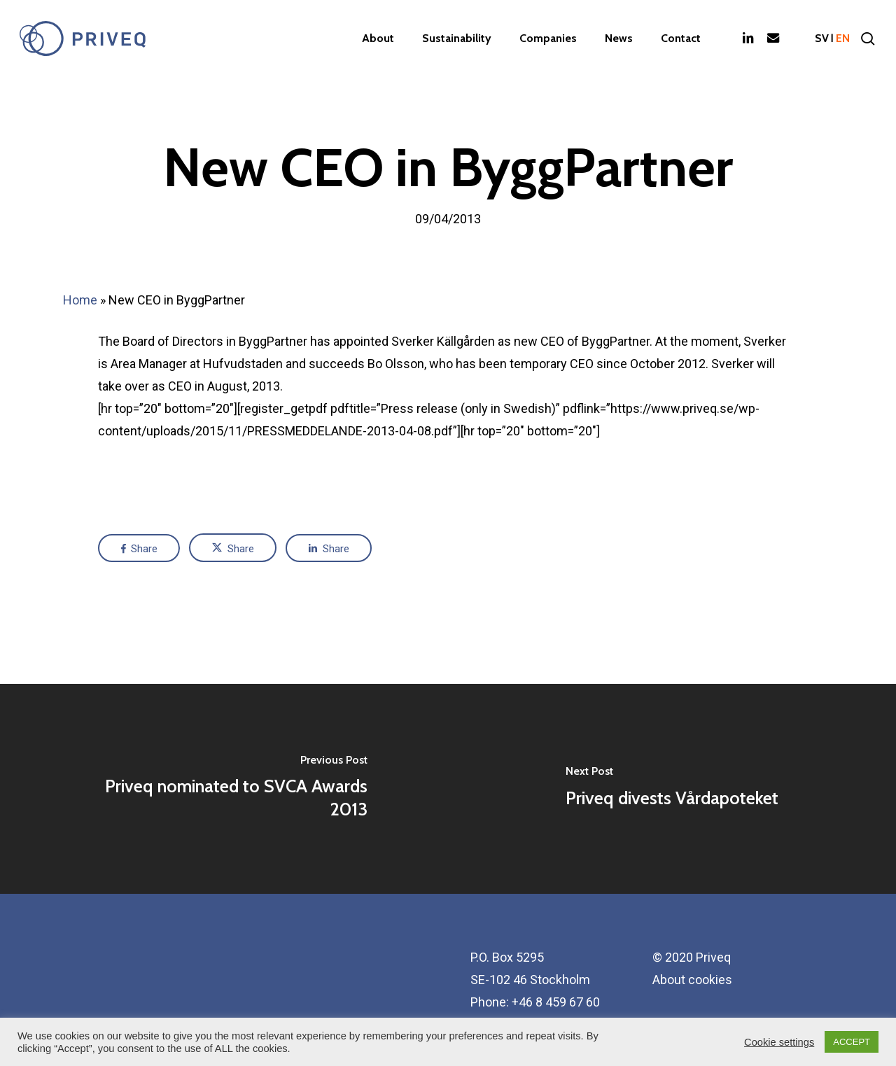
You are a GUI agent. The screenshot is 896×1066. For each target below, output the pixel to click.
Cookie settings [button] (779, 1042)
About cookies (692, 979)
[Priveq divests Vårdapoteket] (672, 789)
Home (80, 300)
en (843, 38)
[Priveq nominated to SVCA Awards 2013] (224, 789)
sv (822, 38)
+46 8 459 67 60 (556, 1002)
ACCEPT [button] (851, 1042)
